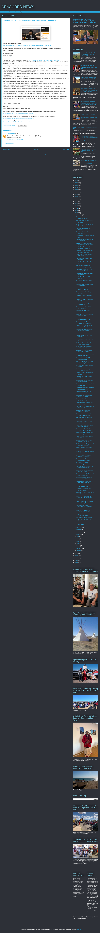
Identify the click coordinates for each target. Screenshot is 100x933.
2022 (76, 189)
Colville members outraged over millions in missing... (84, 403)
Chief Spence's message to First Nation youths (84, 303)
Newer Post (6, 149)
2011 (76, 553)
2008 (76, 560)
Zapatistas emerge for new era (84, 333)
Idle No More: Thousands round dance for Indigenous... (84, 330)
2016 (76, 203)
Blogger (79, 929)
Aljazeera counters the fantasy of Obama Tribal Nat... (84, 474)
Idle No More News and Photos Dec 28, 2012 (84, 277)
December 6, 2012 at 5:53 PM (15, 139)
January (79, 550)
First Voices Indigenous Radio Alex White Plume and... (84, 281)
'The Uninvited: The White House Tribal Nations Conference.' (44, 60)
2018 (76, 199)
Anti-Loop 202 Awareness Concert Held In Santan (85, 493)
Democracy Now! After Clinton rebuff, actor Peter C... (84, 396)
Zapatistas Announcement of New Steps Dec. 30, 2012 (85, 217)
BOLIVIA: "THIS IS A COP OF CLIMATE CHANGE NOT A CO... (84, 498)
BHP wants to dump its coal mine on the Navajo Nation (85, 343)
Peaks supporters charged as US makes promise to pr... (85, 444)
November (79, 527)
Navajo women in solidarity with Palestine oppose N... (84, 433)
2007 (76, 562)
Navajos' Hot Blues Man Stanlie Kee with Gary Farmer (84, 502)
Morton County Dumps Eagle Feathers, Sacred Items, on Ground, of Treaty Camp (88, 79)
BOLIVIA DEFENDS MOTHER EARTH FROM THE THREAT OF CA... (84, 519)
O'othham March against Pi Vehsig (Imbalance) (83, 410)
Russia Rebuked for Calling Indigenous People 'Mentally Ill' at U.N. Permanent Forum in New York (85, 21)
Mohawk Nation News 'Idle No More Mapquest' (84, 307)
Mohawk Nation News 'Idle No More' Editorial (84, 418)
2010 (76, 555)
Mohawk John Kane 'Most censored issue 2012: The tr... (84, 429)
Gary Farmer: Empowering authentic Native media (83, 511)
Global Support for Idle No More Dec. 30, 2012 (84, 240)
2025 (76, 182)
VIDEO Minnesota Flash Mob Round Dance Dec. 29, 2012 (84, 243)
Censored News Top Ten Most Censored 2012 (84, 296)
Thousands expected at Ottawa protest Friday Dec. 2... (84, 362)
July (78, 536)
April (78, 543)
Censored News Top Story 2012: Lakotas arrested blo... (84, 251)
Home (36, 149)
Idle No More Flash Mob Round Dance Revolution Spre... (84, 318)
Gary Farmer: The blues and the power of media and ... (84, 514)
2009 (76, 558)
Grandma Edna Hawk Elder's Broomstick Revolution (83, 455)
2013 (76, 210)
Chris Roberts (11, 133)
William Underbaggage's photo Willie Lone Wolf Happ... (84, 351)
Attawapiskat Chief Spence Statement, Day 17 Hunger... (84, 266)
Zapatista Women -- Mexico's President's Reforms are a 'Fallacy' (88, 150)
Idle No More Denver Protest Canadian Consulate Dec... (84, 247)
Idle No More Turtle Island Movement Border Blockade (84, 311)
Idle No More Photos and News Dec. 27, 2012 (84, 285)
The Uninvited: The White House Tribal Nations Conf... (84, 485)
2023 (76, 187)
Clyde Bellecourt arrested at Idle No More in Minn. (84, 315)
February (79, 548)
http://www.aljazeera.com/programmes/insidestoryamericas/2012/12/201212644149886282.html (28, 45)
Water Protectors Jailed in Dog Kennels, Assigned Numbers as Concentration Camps (89, 162)
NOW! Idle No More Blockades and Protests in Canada (84, 347)
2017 (76, 201)
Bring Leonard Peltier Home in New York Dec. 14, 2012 (84, 440)
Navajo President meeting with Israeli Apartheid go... (84, 448)
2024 (76, 185)
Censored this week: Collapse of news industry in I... (84, 470)
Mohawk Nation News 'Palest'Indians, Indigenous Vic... (84, 506)
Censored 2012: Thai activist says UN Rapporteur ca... (85, 399)
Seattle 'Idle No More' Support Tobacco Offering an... (84, 369)
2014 (76, 208)
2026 (76, 180)
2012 (76, 213)
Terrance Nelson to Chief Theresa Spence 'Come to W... (85, 354)
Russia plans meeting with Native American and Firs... (85, 388)
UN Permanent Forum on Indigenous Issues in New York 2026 (89, 67)
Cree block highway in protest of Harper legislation (84, 422)
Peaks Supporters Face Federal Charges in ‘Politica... (84, 425)
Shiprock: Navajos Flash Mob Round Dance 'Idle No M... (84, 358)
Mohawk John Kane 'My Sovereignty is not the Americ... (85, 463)
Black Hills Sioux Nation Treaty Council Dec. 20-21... (84, 478)
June (78, 539)
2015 (76, 206)
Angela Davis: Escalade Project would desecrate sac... (84, 273)
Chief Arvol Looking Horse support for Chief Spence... (85, 232)
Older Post (65, 149)
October (79, 529)
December (79, 215)
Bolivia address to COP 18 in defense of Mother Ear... (83, 482)
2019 (76, 196)
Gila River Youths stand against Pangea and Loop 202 (84, 467)
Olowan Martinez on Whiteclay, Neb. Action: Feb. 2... (84, 326)
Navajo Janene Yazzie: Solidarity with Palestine (84, 437)
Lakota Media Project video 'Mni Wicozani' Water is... (84, 381)
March (78, 546)
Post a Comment (9, 143)
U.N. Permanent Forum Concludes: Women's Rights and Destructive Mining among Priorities (89, 138)
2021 (76, 192)
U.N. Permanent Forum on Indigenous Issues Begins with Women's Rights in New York (89, 103)
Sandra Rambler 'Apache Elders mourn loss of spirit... (84, 270)
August (79, 534)
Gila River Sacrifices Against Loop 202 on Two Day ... (85, 407)
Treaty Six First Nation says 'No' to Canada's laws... (85, 384)
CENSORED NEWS (17, 7)
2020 (76, 194)
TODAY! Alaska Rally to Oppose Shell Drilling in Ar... (84, 225)
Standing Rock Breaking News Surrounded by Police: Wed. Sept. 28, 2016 (89, 54)
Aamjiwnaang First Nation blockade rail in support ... (83, 322)
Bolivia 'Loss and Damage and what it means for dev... (84, 459)
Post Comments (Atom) (39, 154)
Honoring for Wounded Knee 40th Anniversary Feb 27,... (85, 288)
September (80, 532)
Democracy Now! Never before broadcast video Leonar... (84, 414)
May (78, 541)
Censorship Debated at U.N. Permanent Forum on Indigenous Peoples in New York (89, 90)
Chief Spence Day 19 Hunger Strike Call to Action (84, 255)
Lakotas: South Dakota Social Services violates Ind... (84, 489)
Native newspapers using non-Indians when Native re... (84, 392)
